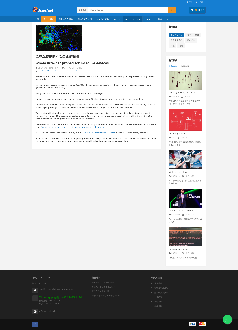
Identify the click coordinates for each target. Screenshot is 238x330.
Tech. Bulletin (132, 19)
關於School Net (39, 283)
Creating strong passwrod (182, 92)
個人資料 (191, 40)
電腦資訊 (82, 10)
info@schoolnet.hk (48, 311)
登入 (191, 2)
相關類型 (185, 66)
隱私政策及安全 (161, 292)
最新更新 (173, 66)
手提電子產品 (176, 40)
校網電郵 (158, 306)
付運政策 (158, 297)
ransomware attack (179, 248)
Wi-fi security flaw (178, 171)
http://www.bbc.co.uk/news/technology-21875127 (57, 71)
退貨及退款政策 (161, 288)
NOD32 (117, 19)
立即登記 (202, 2)
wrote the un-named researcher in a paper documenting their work (73, 127)
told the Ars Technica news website (99, 132)
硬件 (197, 34)
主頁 (37, 19)
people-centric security (181, 210)
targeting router (177, 133)
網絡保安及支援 (85, 19)
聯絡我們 (158, 301)
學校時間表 (49, 19)
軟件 (189, 34)
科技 (173, 45)
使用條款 (158, 283)
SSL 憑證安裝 (103, 19)
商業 (181, 45)
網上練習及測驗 (66, 19)
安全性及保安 (176, 34)
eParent (149, 19)
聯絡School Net (166, 19)
